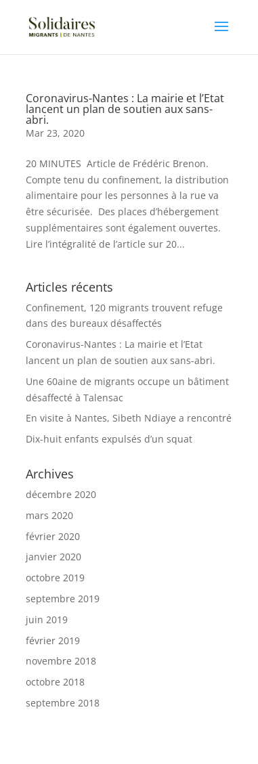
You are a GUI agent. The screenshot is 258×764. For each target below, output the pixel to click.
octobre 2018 (55, 681)
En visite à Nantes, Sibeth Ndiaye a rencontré (129, 417)
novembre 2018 (61, 660)
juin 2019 (47, 619)
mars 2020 (49, 515)
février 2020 (53, 536)
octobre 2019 (55, 577)
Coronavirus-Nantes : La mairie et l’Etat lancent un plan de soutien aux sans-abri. (125, 109)
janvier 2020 (53, 556)
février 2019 (53, 640)
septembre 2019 (63, 598)
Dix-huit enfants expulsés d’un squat (109, 438)
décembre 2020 (61, 494)
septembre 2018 (63, 702)
